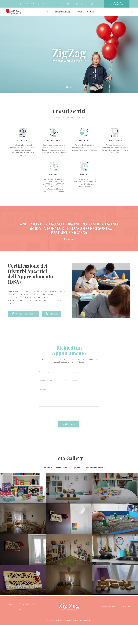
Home (46, 11)
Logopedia (84, 141)
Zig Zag (69, 606)
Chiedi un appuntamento (116, 4)
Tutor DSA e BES (84, 175)
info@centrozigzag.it (85, 4)
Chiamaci (51, 313)
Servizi (78, 11)
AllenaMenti (23, 141)
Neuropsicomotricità (115, 141)
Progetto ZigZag (62, 11)
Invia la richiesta (68, 424)
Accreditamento (109, 606)
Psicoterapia (53, 141)
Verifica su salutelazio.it (23, 313)
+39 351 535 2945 (28, 4)
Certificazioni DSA (54, 175)
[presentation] (55, 415)
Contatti (90, 11)
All (34, 467)
